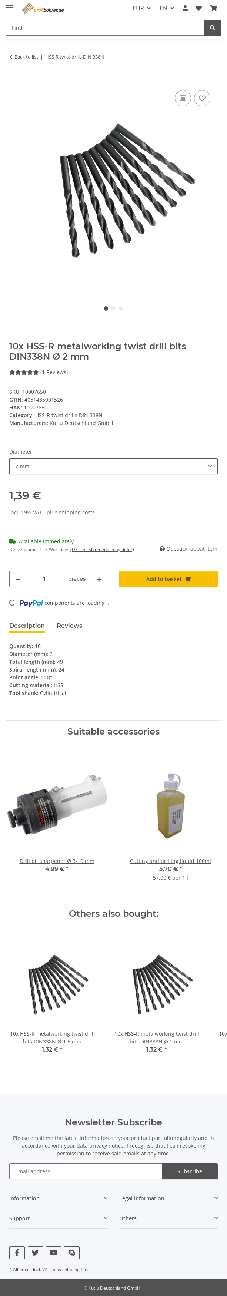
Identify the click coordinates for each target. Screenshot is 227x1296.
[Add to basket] (15, 80)
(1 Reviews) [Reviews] (38, 372)
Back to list (26, 56)
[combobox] (113, 466)
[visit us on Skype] (71, 1252)
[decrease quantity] (18, 579)
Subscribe (189, 1171)
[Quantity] (44, 579)
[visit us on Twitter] (35, 1252)
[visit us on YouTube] (53, 1252)
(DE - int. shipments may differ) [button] (102, 549)
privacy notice (106, 1145)
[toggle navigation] (9, 4)
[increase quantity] (99, 579)
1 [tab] (106, 308)
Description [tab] (27, 625)
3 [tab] (120, 308)
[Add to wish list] (202, 98)
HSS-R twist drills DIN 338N (69, 415)
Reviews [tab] (69, 625)
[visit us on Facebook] (16, 1252)
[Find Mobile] (105, 28)
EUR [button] (138, 8)
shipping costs (77, 512)
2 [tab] (113, 308)
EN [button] (163, 8)
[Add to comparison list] (183, 98)
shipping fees (76, 1269)
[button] (185, 8)
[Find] (212, 28)
